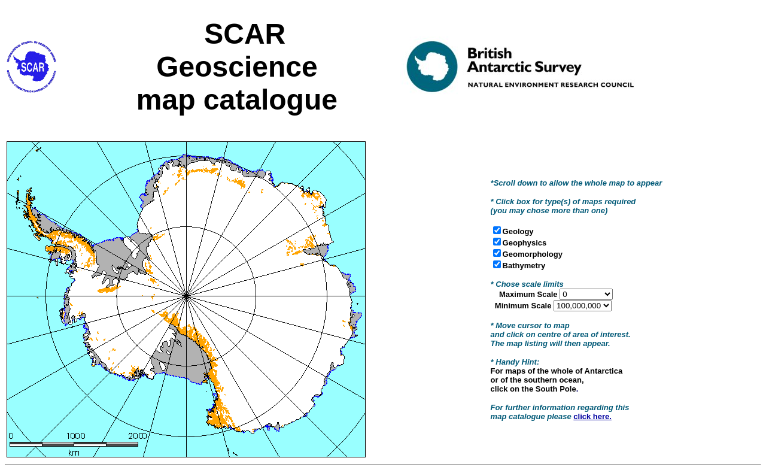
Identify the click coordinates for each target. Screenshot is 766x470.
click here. (592, 416)
